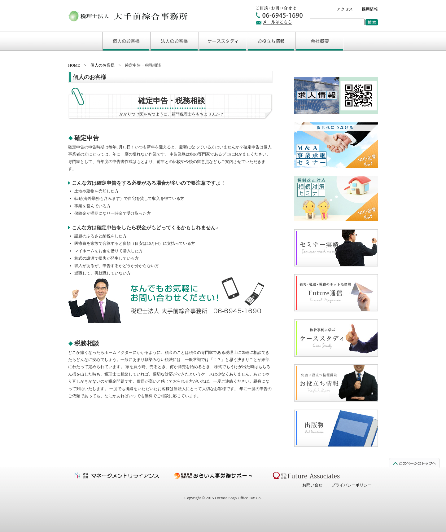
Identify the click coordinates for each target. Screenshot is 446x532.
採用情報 (370, 9)
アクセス (345, 9)
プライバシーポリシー (351, 485)
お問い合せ (312, 485)
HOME (74, 65)
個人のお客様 (102, 65)
